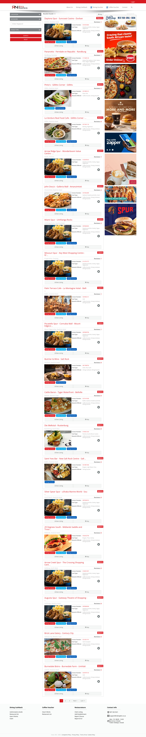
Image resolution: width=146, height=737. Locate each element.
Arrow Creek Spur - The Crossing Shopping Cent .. (64, 563)
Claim (11, 719)
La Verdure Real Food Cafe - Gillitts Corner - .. (65, 118)
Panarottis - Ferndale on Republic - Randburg (65, 51)
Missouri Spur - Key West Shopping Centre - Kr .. (65, 254)
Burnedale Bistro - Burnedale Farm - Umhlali (65, 666)
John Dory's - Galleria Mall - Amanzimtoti (63, 186)
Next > (75, 701)
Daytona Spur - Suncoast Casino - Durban (64, 18)
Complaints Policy (66, 735)
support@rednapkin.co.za (118, 716)
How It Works (14, 716)
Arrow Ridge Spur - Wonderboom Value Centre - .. (63, 152)
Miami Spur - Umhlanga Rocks (58, 219)
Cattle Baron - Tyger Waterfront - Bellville (63, 392)
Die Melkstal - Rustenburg (56, 425)
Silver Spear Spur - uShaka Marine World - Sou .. (66, 492)
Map (100, 14)
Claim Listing (79, 712)
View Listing (59, 46)
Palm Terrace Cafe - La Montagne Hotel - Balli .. (65, 289)
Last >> (83, 701)
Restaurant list (14, 714)
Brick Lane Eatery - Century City (59, 633)
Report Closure (79, 716)
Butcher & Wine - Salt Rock (57, 359)
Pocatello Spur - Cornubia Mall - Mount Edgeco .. (62, 324)
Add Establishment (80, 714)
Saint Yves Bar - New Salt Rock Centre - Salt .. (65, 458)
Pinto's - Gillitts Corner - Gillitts (59, 84)
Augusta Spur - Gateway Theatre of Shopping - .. (66, 599)
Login (133, 2)
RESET (26, 40)
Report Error (78, 719)
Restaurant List (47, 714)
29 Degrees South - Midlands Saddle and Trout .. (63, 528)
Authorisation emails (16, 712)
